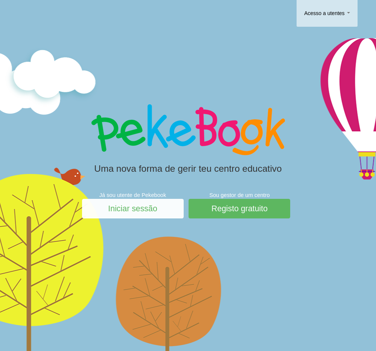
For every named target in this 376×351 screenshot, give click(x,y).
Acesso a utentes (327, 13)
